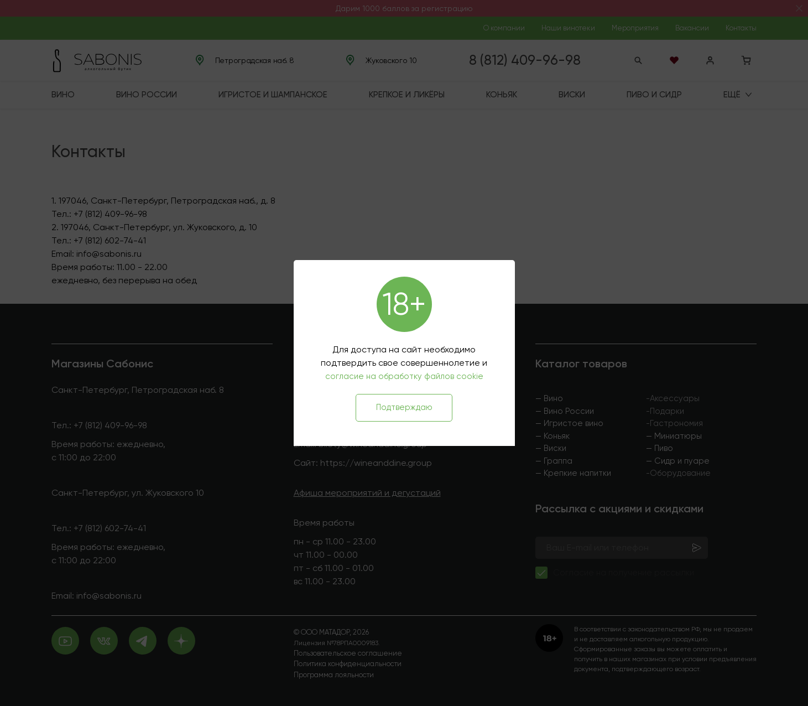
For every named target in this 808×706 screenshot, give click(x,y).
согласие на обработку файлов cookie (404, 376)
